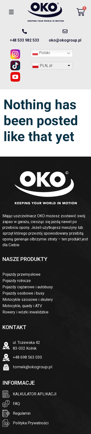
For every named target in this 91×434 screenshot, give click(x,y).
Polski (41, 53)
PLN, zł (46, 65)
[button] (11, 12)
